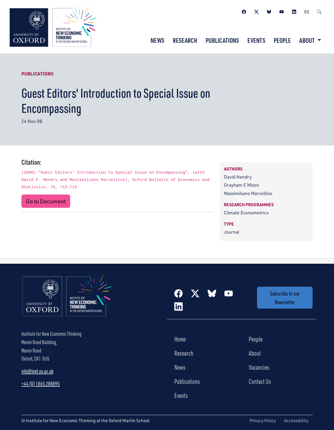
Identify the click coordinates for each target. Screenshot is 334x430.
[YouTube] (281, 10)
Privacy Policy (263, 420)
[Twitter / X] (256, 10)
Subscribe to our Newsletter (285, 297)
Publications (222, 40)
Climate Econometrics (246, 212)
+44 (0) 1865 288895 (40, 383)
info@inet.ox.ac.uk (37, 371)
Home (180, 339)
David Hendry (238, 177)
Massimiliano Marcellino (248, 193)
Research (185, 40)
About (255, 353)
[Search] (319, 10)
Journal (231, 232)
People (282, 40)
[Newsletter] (306, 10)
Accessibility (296, 420)
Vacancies (259, 367)
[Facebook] (244, 10)
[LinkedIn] (294, 10)
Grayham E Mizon (241, 185)
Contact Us (260, 381)
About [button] (307, 40)
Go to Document (46, 201)
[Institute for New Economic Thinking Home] (67, 301)
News (157, 40)
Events (256, 40)
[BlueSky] (269, 10)
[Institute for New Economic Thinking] (53, 26)
